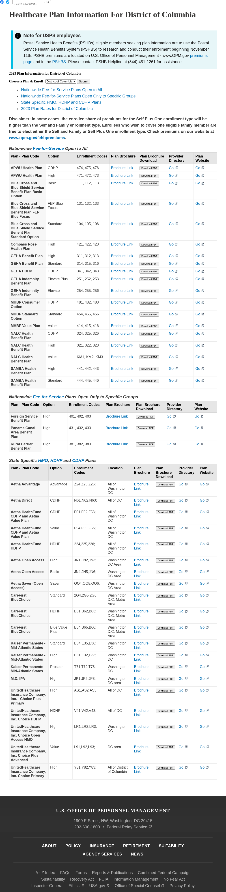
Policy (73, 827)
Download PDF (161, 172)
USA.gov (99, 867)
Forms (81, 854)
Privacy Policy (182, 867)
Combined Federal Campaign (164, 854)
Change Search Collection (44, 2)
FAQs (65, 854)
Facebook (2, 2)
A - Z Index (45, 854)
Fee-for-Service (48, 148)
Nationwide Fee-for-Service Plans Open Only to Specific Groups (78, 96)
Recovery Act (82, 860)
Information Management (136, 860)
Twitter (7, 2)
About (49, 827)
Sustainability (53, 860)
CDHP (78, 463)
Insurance (102, 827)
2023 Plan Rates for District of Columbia (57, 108)
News (137, 835)
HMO (43, 463)
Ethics (76, 867)
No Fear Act (174, 860)
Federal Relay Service (129, 808)
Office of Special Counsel (139, 867)
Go (181, 172)
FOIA (103, 860)
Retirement (136, 827)
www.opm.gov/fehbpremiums (37, 138)
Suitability (171, 827)
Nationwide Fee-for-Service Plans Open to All (61, 90)
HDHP (56, 463)
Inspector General (47, 867)
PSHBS (59, 62)
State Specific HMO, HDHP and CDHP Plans (61, 102)
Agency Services (102, 835)
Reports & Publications (112, 854)
